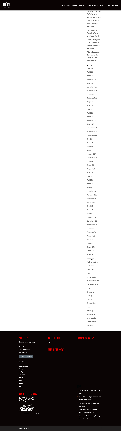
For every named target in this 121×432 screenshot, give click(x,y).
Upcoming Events (93, 5)
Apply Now (50, 342)
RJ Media (26, 428)
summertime (91, 314)
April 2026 (90, 72)
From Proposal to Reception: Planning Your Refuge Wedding (93, 33)
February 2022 (91, 217)
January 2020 (91, 247)
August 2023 (91, 169)
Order (108, 5)
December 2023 (92, 158)
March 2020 (90, 240)
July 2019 (90, 255)
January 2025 (91, 124)
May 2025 (90, 109)
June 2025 (90, 106)
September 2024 (92, 135)
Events (89, 288)
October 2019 (91, 251)
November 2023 (92, 161)
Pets (88, 307)
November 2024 (92, 132)
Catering (81, 5)
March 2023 (90, 184)
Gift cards (74, 5)
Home (63, 5)
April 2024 (90, 150)
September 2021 (92, 232)
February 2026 (91, 79)
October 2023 (91, 165)
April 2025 (90, 113)
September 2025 (92, 98)
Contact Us (115, 5)
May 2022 (90, 213)
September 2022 (92, 199)
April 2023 (90, 180)
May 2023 (90, 176)
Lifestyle (89, 299)
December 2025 (92, 87)
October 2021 (91, 228)
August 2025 (91, 102)
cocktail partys (91, 277)
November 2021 (92, 225)
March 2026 (90, 76)
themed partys (91, 318)
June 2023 (90, 173)
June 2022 (90, 210)
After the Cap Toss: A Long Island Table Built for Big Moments (94, 11)
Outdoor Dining (92, 303)
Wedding (90, 325)
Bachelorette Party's (93, 262)
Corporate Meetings (93, 284)
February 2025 (91, 120)
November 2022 (92, 195)
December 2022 (92, 191)
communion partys (93, 281)
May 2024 (90, 146)
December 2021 (92, 221)
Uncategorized (91, 322)
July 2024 (90, 139)
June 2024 (90, 143)
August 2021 (91, 236)
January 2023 (91, 187)
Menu (68, 5)
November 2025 (92, 91)
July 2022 (90, 206)
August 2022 (91, 202)
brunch (89, 273)
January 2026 (91, 83)
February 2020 (91, 243)
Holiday (89, 296)
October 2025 (91, 94)
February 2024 (91, 154)
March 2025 (90, 117)
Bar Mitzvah (90, 266)
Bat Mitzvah (90, 270)
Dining (101, 5)
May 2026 (90, 68)
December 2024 (92, 128)
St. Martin (29, 413)
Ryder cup (90, 311)
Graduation (90, 292)
